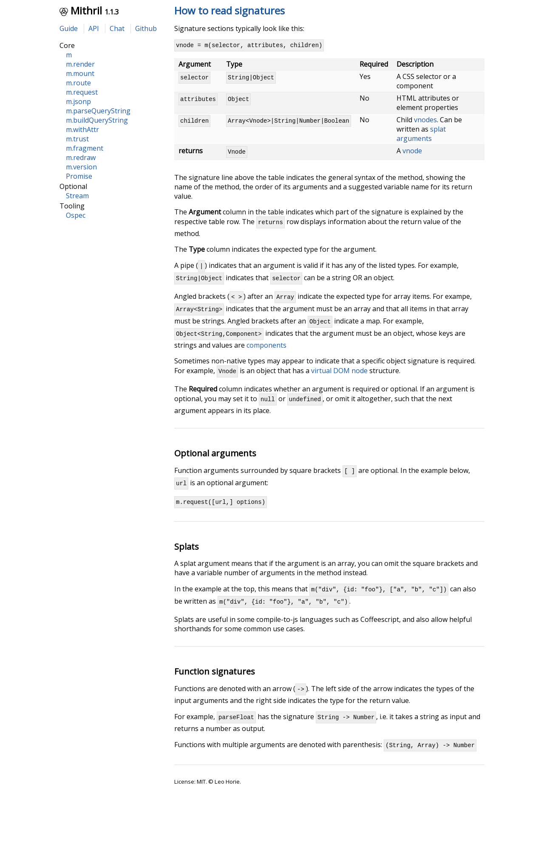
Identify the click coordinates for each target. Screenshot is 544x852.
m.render (80, 64)
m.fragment (84, 148)
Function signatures (214, 691)
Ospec (75, 215)
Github (146, 28)
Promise (79, 176)
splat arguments (421, 135)
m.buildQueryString (97, 120)
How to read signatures (229, 10)
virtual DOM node (339, 383)
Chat (117, 28)
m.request (82, 92)
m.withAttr (82, 129)
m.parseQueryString (98, 110)
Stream (77, 195)
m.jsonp (78, 101)
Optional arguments (215, 467)
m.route (78, 82)
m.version (81, 167)
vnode (412, 152)
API (93, 28)
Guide (69, 28)
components (266, 356)
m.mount (80, 73)
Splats (186, 564)
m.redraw (81, 157)
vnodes (425, 121)
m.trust (77, 138)
